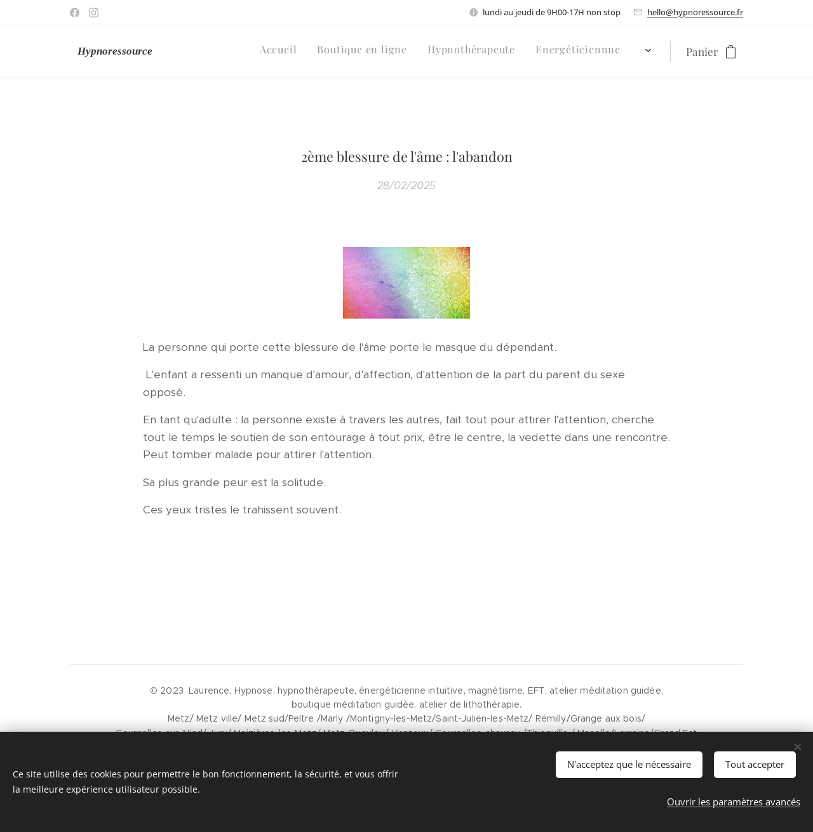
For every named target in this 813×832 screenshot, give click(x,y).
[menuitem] (346, 51)
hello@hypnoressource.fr (695, 12)
